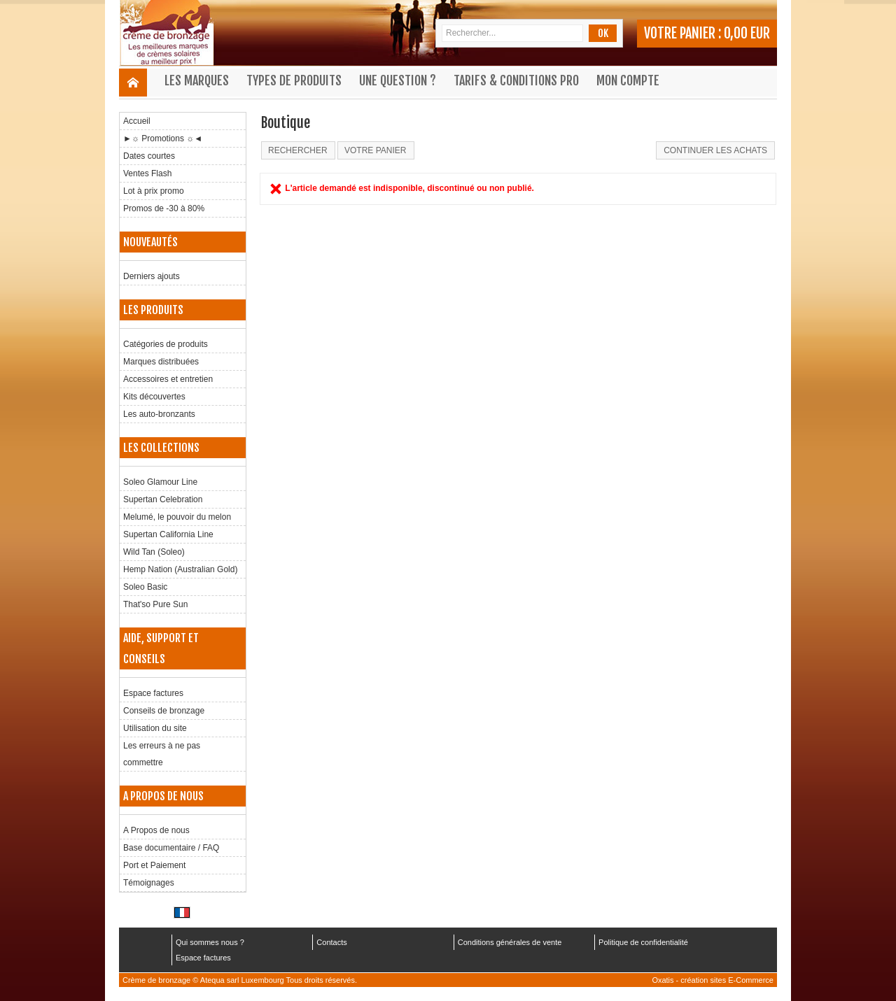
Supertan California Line (168, 534)
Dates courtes (149, 156)
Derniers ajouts (151, 276)
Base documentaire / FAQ (171, 848)
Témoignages (148, 883)
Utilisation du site (155, 728)
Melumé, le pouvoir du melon (177, 517)
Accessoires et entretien (168, 379)
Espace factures (153, 693)
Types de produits (294, 80)
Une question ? (397, 80)
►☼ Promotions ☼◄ (162, 138)
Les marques (196, 80)
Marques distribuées (161, 362)
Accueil (136, 121)
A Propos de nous (156, 830)
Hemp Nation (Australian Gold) (180, 569)
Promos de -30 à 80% (163, 208)
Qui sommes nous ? (210, 942)
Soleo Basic (145, 587)
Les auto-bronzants (159, 414)
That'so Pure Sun (155, 604)
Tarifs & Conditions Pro (516, 80)
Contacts (331, 942)
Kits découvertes (154, 397)
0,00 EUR (747, 33)
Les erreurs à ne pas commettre (161, 754)
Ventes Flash (147, 173)
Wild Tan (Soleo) (154, 552)
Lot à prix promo (153, 191)
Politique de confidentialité (643, 942)
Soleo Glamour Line (160, 482)
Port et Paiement (154, 865)
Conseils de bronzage (163, 711)
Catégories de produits (165, 344)
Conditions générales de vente (510, 942)
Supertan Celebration (162, 499)
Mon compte (627, 80)
